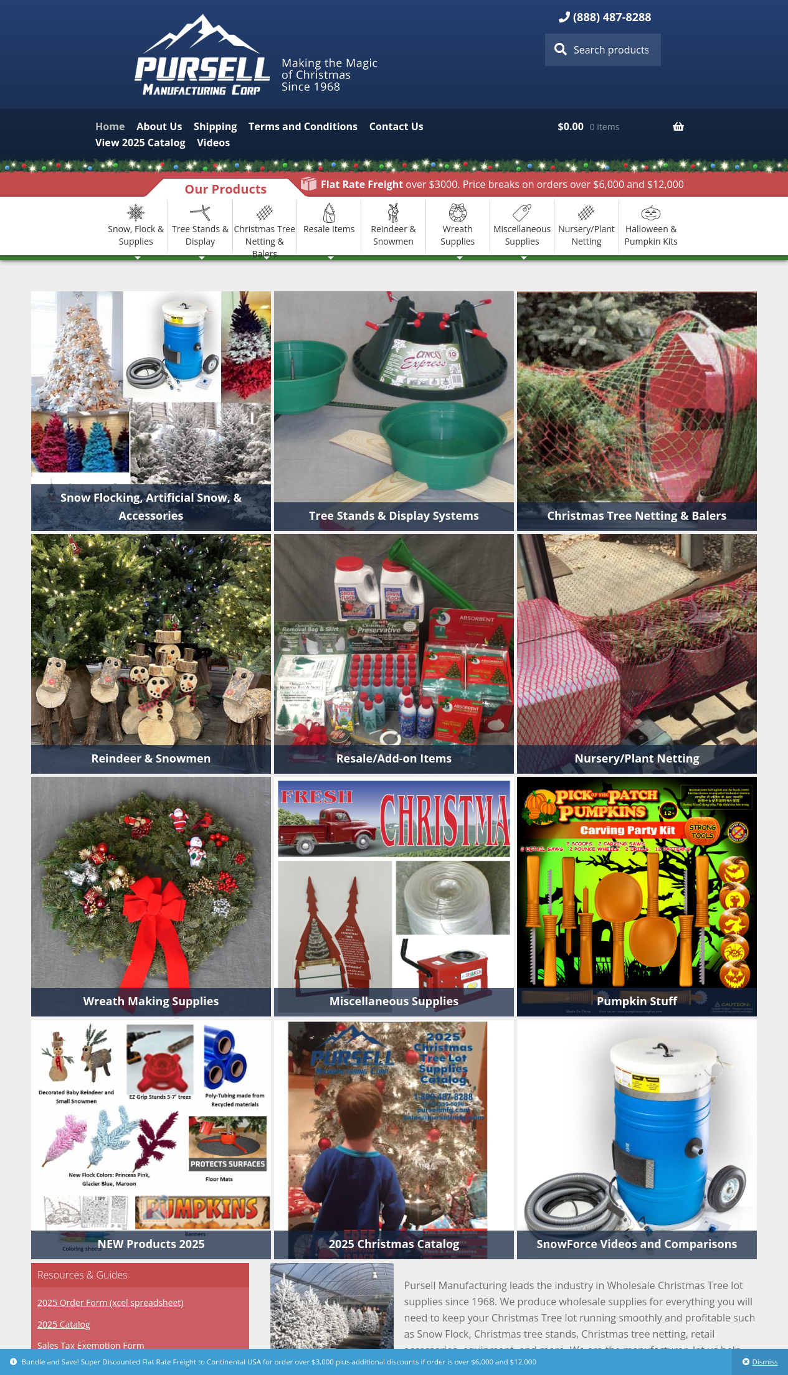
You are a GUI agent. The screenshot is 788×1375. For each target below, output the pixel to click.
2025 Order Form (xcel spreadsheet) (110, 1302)
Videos (213, 142)
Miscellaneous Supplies (522, 225)
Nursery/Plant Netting (586, 225)
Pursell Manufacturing (258, 54)
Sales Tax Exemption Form (91, 1345)
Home (110, 126)
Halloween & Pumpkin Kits (651, 225)
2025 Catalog (63, 1324)
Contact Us (396, 126)
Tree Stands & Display (200, 225)
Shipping (215, 126)
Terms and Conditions (303, 126)
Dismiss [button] (764, 1361)
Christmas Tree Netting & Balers (265, 226)
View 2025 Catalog (140, 142)
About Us (159, 126)
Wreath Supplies (457, 225)
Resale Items (328, 219)
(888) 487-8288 (612, 16)
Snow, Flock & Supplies (136, 225)
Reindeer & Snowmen (393, 225)
